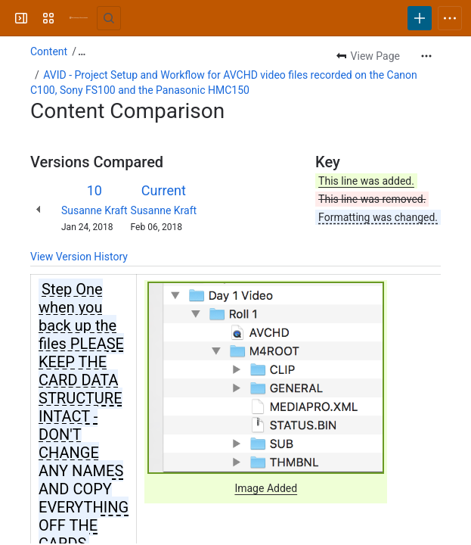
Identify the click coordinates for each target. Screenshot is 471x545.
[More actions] (426, 56)
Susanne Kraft (94, 210)
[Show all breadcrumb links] (81, 51)
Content (48, 51)
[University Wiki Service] (79, 18)
